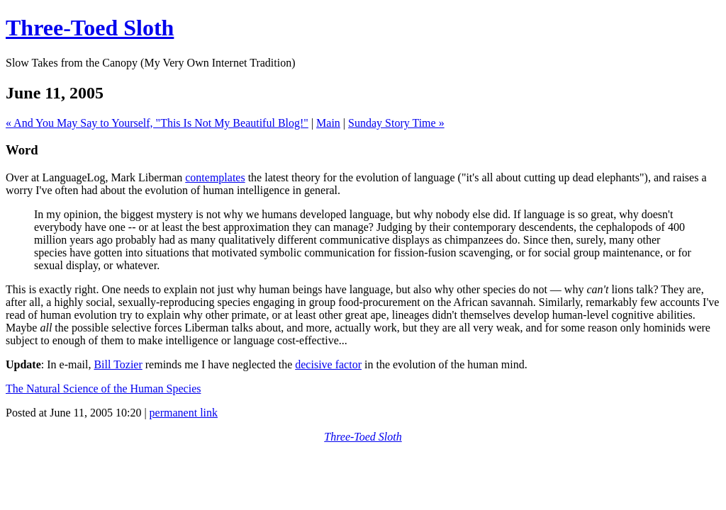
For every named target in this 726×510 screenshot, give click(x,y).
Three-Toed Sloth (90, 27)
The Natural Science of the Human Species (103, 388)
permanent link (184, 413)
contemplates (215, 177)
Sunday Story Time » (396, 123)
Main (328, 123)
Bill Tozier (118, 364)
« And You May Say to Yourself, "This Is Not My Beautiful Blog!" (157, 123)
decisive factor (328, 364)
